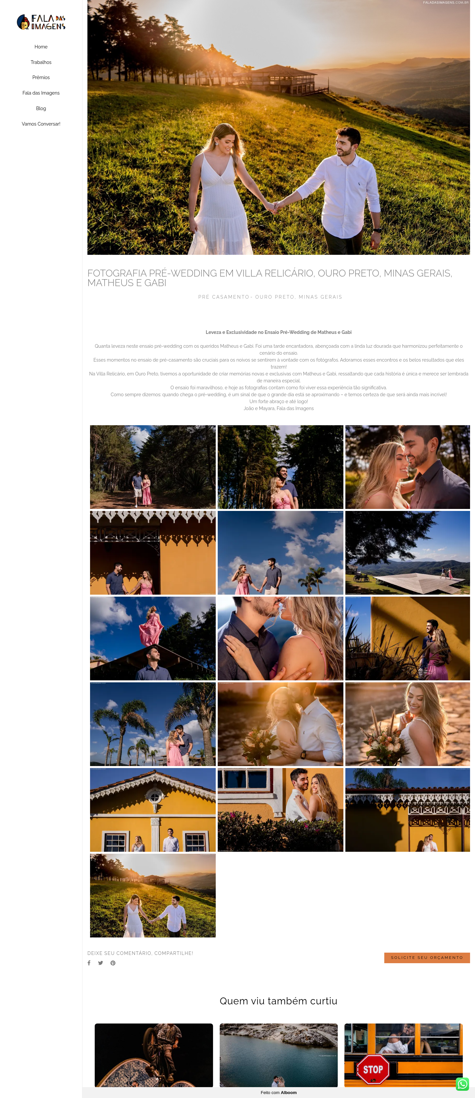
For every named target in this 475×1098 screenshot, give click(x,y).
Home (41, 46)
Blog (41, 108)
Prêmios (41, 77)
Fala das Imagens (40, 93)
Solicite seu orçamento (427, 958)
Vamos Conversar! (41, 124)
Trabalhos (41, 62)
